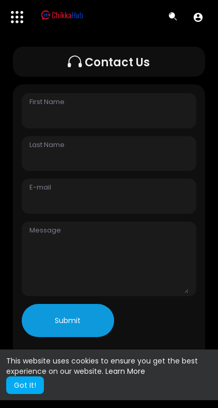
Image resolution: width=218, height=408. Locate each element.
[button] (198, 17)
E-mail (40, 187)
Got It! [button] (25, 385)
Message (45, 230)
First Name (47, 102)
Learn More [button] (125, 371)
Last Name (47, 145)
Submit (68, 320)
